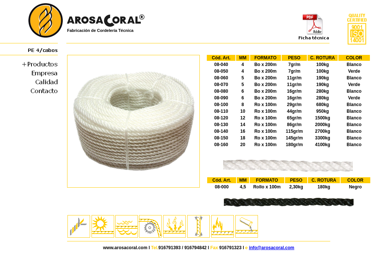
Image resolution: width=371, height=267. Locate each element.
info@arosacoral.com (271, 247)
